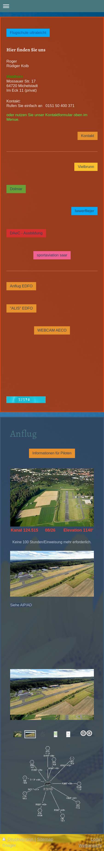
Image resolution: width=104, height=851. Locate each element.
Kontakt (87, 136)
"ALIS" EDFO (21, 308)
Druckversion (18, 839)
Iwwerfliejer (84, 211)
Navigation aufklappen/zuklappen (52, 6)
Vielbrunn (86, 167)
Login (96, 839)
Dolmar (16, 189)
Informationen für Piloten (52, 453)
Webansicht (90, 845)
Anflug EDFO (21, 286)
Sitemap (45, 839)
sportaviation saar (52, 255)
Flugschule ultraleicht (28, 32)
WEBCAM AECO (52, 330)
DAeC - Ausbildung (26, 233)
